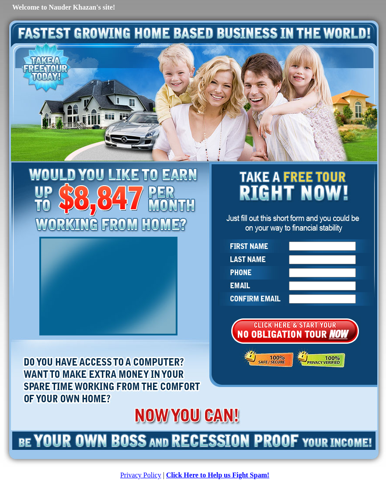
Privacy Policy (140, 475)
